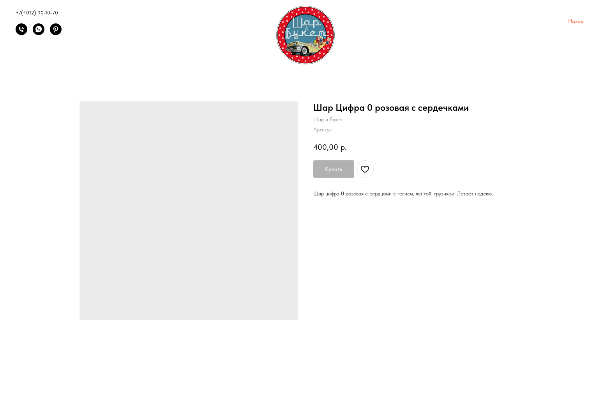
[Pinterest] (56, 33)
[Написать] (38, 33)
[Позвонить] (21, 33)
